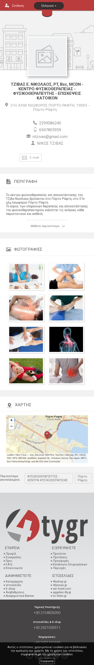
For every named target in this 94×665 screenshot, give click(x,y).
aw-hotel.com (62, 588)
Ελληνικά (49, 6)
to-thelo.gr (60, 596)
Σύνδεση (18, 6)
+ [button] (11, 421)
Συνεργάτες (13, 557)
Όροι (9, 561)
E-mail (30, 157)
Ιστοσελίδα (13, 585)
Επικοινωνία (14, 568)
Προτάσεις (60, 557)
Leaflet (10, 455)
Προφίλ (11, 553)
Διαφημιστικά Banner (20, 596)
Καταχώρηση (14, 581)
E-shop (10, 588)
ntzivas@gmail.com (50, 136)
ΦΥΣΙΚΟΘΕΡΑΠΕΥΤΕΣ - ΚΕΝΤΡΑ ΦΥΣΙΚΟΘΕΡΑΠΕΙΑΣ (47, 478)
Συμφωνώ (47, 661)
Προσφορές (61, 561)
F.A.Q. (9, 564)
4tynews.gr (60, 585)
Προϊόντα (59, 553)
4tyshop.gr (60, 581)
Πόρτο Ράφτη (45, 109)
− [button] (11, 427)
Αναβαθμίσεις (15, 592)
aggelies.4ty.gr (62, 592)
